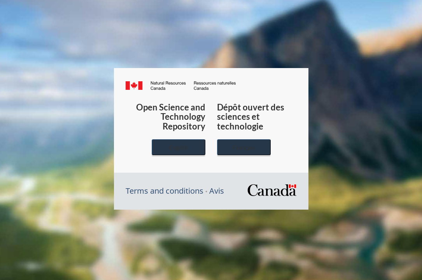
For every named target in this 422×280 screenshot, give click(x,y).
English (178, 147)
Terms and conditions (164, 191)
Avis (216, 191)
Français (244, 147)
